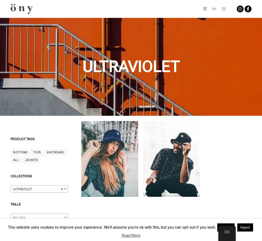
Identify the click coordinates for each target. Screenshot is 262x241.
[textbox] (39, 217)
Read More (131, 235)
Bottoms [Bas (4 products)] (20, 152)
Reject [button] (245, 227)
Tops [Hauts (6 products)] (37, 152)
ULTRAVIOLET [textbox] (38, 189)
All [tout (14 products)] (16, 160)
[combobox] (39, 189)
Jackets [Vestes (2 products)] (31, 160)
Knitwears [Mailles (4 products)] (55, 152)
